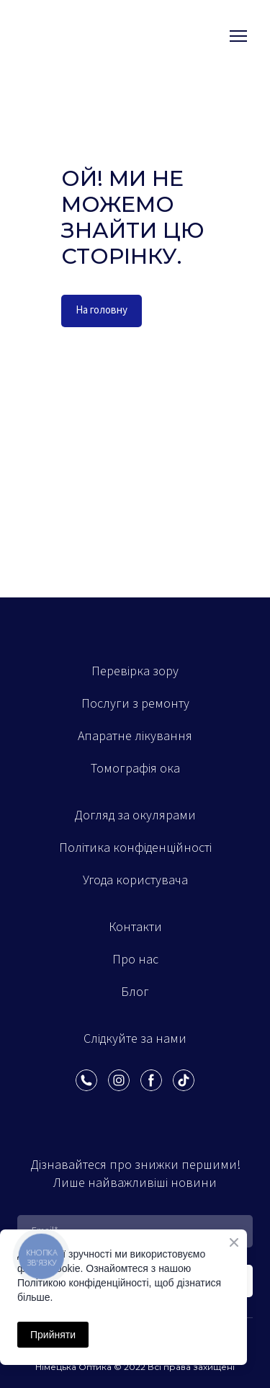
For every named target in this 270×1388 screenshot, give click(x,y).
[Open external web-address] (72, 36)
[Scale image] (76, 1109)
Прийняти (53, 1334)
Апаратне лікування (135, 736)
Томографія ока (135, 769)
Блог (135, 992)
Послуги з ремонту (135, 704)
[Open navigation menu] (238, 36)
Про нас (135, 960)
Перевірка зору (135, 671)
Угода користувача (135, 880)
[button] (101, 311)
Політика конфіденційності (135, 848)
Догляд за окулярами (135, 815)
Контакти (135, 927)
